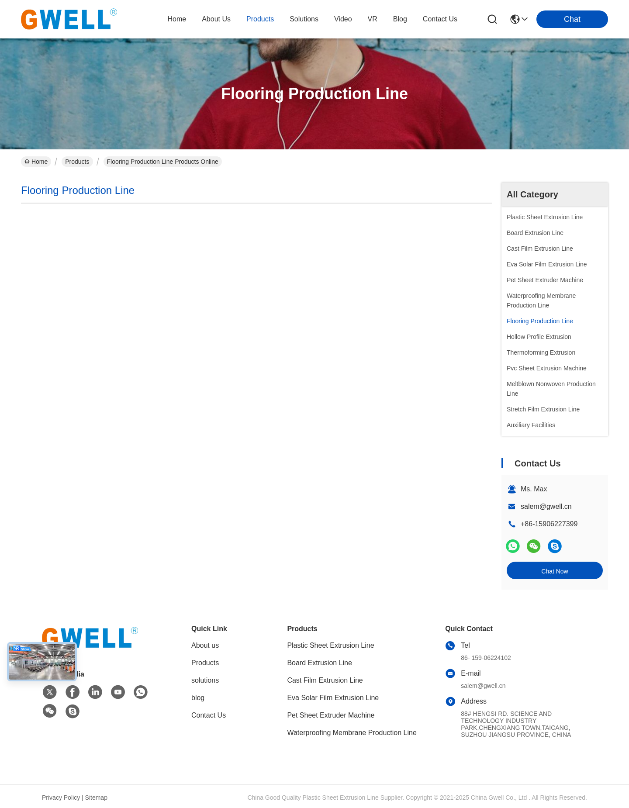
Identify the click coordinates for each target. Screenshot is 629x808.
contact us (440, 19)
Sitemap (96, 797)
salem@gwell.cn (546, 506)
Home (176, 19)
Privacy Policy (61, 797)
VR (372, 19)
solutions (304, 19)
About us (205, 645)
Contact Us (208, 715)
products (260, 19)
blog (400, 19)
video (343, 19)
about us (216, 19)
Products (77, 161)
